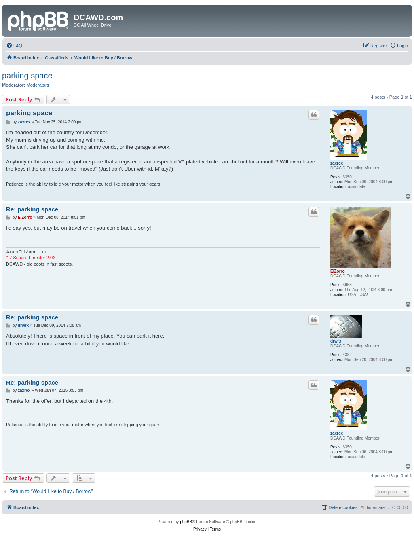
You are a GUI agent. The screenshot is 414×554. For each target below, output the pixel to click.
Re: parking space (32, 209)
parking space (27, 75)
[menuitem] (14, 46)
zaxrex (336, 163)
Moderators (38, 84)
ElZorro (337, 271)
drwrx (335, 341)
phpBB (186, 522)
